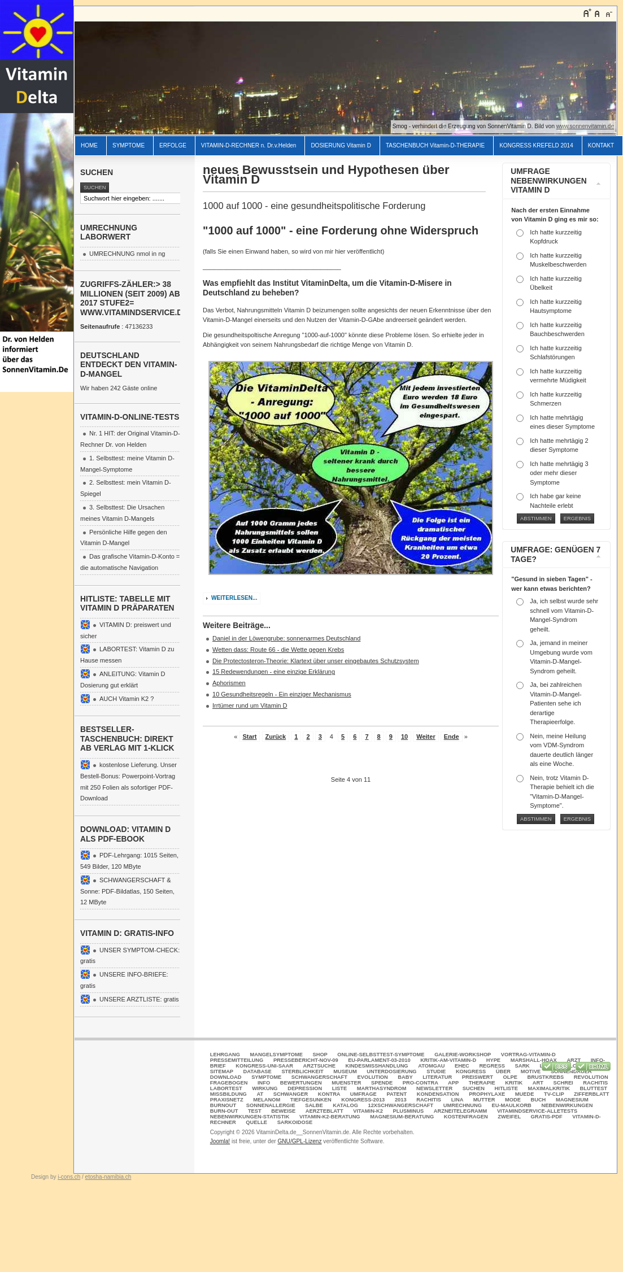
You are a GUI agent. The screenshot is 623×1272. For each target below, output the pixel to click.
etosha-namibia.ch (108, 1177)
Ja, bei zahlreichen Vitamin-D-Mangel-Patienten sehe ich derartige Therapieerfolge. (556, 703)
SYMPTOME (128, 145)
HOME (89, 145)
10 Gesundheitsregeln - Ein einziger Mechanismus (281, 694)
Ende (451, 736)
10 (404, 736)
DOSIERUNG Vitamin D (341, 145)
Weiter (425, 736)
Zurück (275, 736)
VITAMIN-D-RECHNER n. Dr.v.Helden (249, 145)
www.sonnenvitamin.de (585, 126)
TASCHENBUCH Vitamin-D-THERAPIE (435, 145)
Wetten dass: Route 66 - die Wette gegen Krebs (278, 649)
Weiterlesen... (234, 598)
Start (249, 736)
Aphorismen (229, 682)
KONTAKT (601, 145)
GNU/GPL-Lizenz (299, 1141)
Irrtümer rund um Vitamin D (249, 705)
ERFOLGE (172, 145)
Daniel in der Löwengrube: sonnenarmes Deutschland (286, 638)
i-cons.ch (69, 1177)
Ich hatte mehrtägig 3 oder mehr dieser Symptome (559, 473)
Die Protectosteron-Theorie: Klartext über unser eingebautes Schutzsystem (315, 660)
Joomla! (220, 1141)
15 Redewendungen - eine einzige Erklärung (273, 671)
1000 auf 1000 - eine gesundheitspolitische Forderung (314, 206)
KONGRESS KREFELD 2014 (536, 145)
